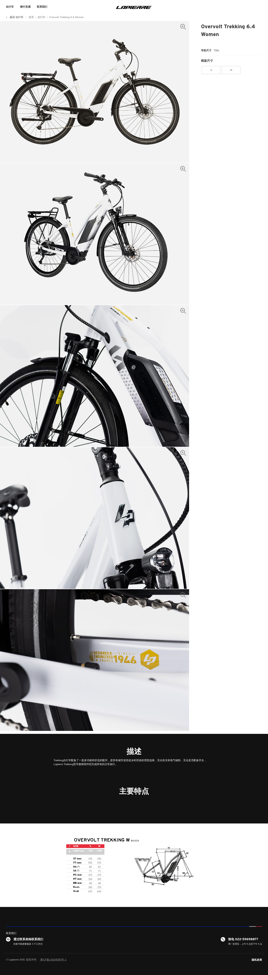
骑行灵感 (25, 7)
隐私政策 (257, 960)
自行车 (10, 7)
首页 (31, 17)
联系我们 (42, 7)
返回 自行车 (14, 17)
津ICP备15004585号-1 (53, 959)
